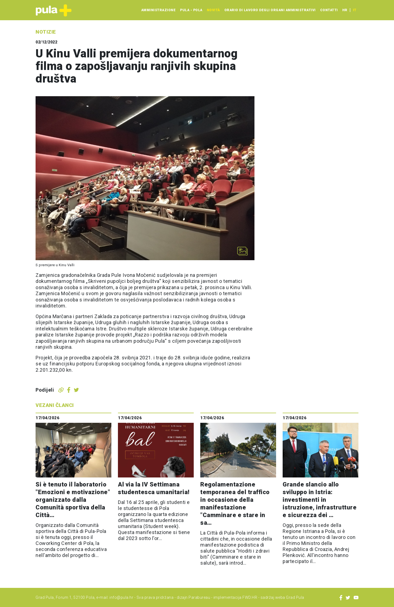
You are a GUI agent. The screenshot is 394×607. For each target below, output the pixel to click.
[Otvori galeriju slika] (242, 251)
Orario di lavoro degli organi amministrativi (270, 10)
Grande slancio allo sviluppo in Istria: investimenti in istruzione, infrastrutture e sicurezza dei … (320, 499)
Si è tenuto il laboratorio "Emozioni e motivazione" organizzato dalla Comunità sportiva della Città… (73, 499)
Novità (213, 10)
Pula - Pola (191, 10)
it (354, 10)
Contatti (329, 10)
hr (344, 10)
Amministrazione (158, 10)
